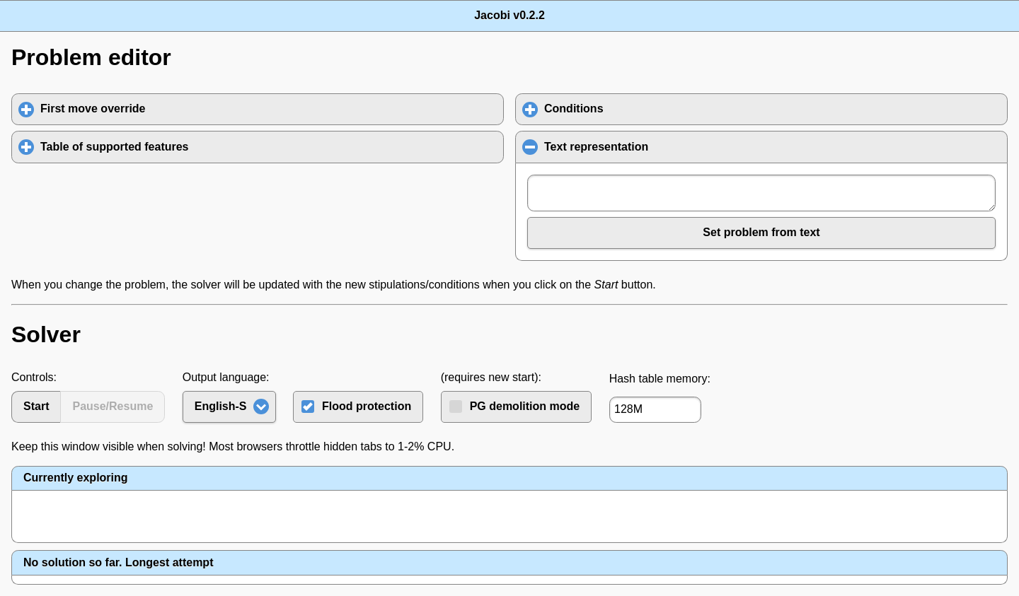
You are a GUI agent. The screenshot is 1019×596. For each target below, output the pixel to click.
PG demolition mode (525, 406)
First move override (158, 108)
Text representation (665, 146)
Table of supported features (180, 146)
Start (36, 406)
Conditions (639, 108)
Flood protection (366, 406)
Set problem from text (761, 232)
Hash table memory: (659, 379)
